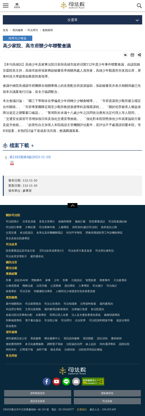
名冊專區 (41, 314)
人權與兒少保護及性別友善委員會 (75, 291)
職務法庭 (27, 285)
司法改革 (11, 244)
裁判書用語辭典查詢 (56, 309)
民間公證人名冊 (59, 314)
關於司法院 (13, 215)
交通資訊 (82, 409)
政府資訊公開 (109, 227)
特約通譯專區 (108, 344)
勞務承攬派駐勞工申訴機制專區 (104, 232)
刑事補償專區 (14, 320)
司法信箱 (107, 401)
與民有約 (11, 349)
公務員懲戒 (12, 285)
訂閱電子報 (26, 349)
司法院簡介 (12, 221)
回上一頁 (125, 55)
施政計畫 (80, 221)
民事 (8, 280)
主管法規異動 (33, 309)
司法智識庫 (70, 303)
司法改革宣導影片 (16, 256)
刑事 (65, 280)
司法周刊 (32, 30)
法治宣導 (80, 320)
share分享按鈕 (139, 55)
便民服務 (11, 332)
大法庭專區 (120, 280)
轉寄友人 (132, 55)
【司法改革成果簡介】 (51, 250)
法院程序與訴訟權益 (90, 349)
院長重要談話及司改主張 (20, 250)
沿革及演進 (29, 221)
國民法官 (11, 262)
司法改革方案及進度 (80, 250)
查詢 (139, 5)
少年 (56, 280)
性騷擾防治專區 (43, 291)
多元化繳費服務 (34, 344)
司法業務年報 (47, 227)
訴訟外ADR (21, 280)
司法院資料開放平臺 (101, 320)
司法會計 (98, 285)
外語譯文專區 (14, 309)
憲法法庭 (11, 268)
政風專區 (11, 291)
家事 (48, 280)
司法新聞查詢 (33, 303)
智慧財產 (91, 280)
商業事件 (104, 280)
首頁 (5, 30)
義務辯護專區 (112, 314)
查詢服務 (17, 30)
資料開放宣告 (37, 393)
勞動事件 (36, 280)
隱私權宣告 (107, 393)
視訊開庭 (88, 338)
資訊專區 (69, 285)
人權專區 (63, 227)
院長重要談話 (97, 221)
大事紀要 (30, 227)
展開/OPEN (72, 205)
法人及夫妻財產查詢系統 (86, 314)
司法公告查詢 (52, 303)
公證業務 (55, 285)
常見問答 (11, 355)
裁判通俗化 (37, 256)
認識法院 (124, 344)
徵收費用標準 (14, 344)
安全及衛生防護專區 (18, 238)
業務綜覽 (11, 273)
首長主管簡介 (47, 221)
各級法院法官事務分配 (19, 314)
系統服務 (35, 338)
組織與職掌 (65, 221)
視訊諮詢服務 (71, 338)
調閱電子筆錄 (55, 344)
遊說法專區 (123, 320)
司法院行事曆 (14, 227)
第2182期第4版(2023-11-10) (30, 157)
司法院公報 (51, 320)
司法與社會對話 (104, 250)
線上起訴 (91, 344)
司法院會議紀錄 (117, 221)
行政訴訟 (77, 280)
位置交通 (11, 232)
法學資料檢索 (88, 303)
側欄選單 (5, 5)
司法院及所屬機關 (17, 5)
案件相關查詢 (14, 303)
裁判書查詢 (106, 303)
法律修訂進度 (79, 309)
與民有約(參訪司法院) (84, 227)
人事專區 (84, 285)
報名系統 (55, 349)
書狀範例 (116, 338)
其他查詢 (11, 326)
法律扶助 (69, 349)
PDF (12, 163)
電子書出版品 (33, 320)
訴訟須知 (102, 338)
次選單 (72, 20)
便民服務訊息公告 (16, 338)
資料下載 (41, 349)
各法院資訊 (26, 232)
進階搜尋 (47, 30)
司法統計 (111, 285)
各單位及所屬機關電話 (49, 232)
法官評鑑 (41, 285)
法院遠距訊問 (74, 344)
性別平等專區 (74, 232)
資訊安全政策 (37, 401)
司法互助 (25, 291)
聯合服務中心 (52, 338)
